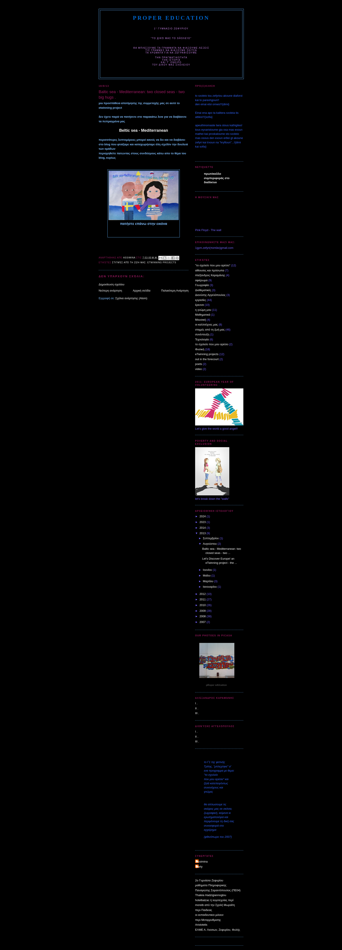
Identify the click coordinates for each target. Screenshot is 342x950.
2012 (203, 594)
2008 (203, 616)
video (198, 369)
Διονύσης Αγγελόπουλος (210, 295)
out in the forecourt (207, 359)
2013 (203, 533)
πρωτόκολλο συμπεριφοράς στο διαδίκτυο (217, 178)
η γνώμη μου (203, 309)
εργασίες (200, 300)
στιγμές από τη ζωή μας (129, 262)
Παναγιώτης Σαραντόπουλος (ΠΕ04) (217, 890)
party (199, 866)
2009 (203, 610)
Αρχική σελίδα (141, 290)
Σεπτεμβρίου (211, 538)
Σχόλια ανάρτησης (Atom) (131, 298)
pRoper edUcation (171, 18)
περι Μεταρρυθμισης (208, 920)
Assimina (202, 861)
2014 (203, 527)
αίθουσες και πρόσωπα (209, 270)
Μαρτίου (208, 581)
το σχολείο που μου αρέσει (211, 344)
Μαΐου (207, 575)
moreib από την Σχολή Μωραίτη (215, 905)
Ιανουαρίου (210, 586)
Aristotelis (201, 924)
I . (196, 703)
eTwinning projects (161, 262)
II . (196, 708)
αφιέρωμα (201, 280)
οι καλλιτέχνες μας (206, 324)
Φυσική (199, 349)
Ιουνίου (208, 569)
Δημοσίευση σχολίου (111, 284)
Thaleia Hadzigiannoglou (210, 895)
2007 (203, 622)
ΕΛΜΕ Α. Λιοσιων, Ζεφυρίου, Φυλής (217, 929)
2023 (203, 522)
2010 (203, 605)
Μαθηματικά (202, 314)
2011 (203, 599)
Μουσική (200, 319)
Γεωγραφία (202, 285)
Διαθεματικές (203, 290)
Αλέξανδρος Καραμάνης (210, 275)
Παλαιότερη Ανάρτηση (175, 290)
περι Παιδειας (203, 910)
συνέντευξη (202, 334)
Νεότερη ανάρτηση (110, 290)
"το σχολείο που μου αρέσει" (212, 265)
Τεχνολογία (202, 339)
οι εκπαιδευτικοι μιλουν (209, 914)
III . (197, 713)
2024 (203, 516)
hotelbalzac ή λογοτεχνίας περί (214, 900)
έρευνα (199, 304)
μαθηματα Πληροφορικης (210, 885)
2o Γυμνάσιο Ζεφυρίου (209, 880)
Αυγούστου (210, 543)
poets (198, 364)
